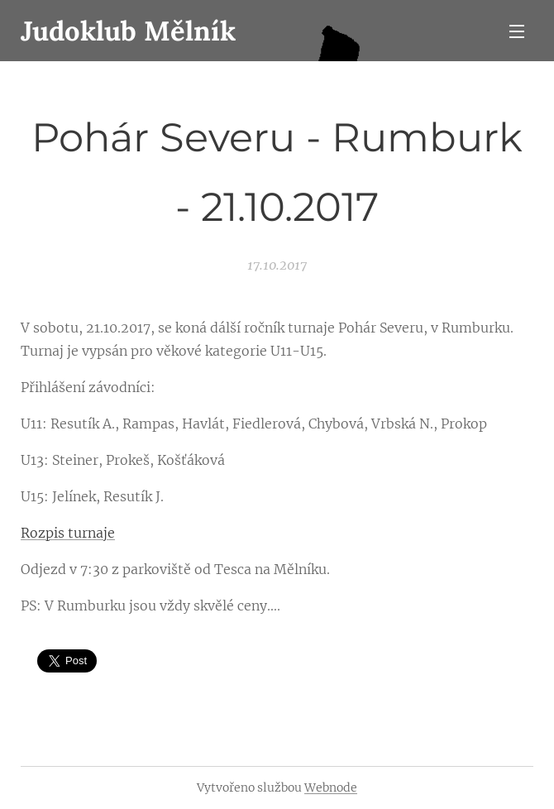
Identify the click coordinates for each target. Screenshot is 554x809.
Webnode (330, 787)
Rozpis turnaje (68, 532)
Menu (516, 31)
